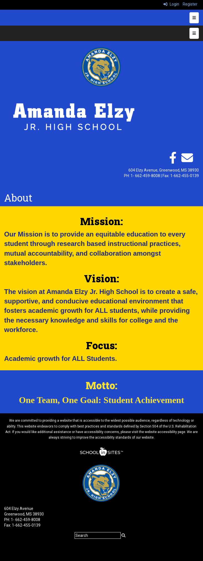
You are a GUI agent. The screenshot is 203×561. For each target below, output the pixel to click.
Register (190, 4)
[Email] (187, 161)
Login (171, 4)
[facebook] (173, 161)
